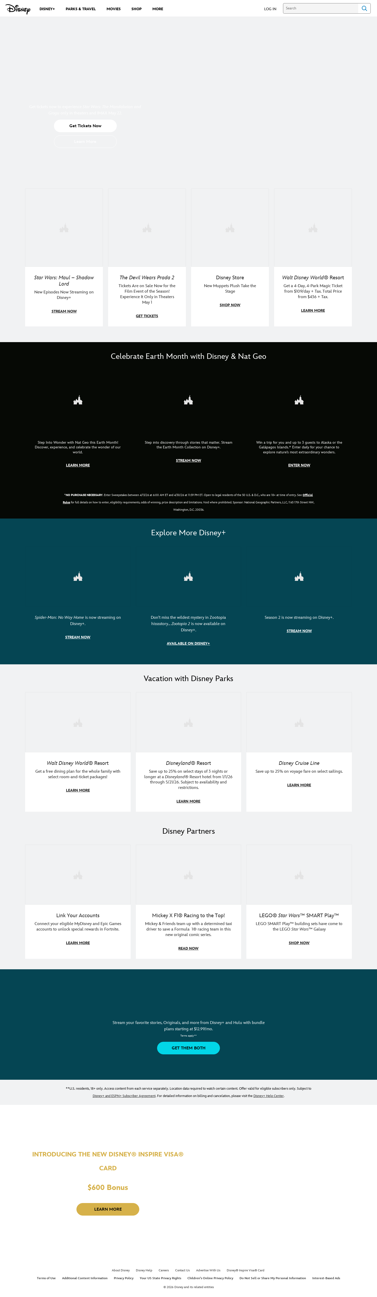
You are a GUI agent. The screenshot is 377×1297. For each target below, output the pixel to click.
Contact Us (182, 1268)
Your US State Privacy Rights (160, 1276)
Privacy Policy (124, 1276)
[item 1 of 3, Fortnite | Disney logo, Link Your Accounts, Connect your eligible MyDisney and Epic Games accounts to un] (78, 899)
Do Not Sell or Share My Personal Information (273, 1276)
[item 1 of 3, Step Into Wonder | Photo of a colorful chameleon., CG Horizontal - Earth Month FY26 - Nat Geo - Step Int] (78, 422)
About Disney (121, 1268)
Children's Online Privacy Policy (210, 1276)
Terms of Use (46, 1276)
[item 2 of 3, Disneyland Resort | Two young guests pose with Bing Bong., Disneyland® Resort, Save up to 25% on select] (188, 750)
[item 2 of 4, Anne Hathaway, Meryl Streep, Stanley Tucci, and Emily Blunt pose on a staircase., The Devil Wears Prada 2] (147, 257)
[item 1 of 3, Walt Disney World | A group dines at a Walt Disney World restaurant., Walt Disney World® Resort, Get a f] (78, 750)
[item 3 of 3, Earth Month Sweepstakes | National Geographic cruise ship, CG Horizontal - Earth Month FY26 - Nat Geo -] (299, 422)
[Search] (320, 8)
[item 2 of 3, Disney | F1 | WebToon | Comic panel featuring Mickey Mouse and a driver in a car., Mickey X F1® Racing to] (188, 899)
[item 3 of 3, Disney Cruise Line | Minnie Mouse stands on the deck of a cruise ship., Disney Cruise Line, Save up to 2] (299, 750)
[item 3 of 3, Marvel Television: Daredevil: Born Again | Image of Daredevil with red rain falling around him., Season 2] (299, 598)
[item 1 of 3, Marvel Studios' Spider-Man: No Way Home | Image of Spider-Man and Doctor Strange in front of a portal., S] (78, 598)
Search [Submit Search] (364, 8)
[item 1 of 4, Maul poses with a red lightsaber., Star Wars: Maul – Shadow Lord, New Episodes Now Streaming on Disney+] (64, 257)
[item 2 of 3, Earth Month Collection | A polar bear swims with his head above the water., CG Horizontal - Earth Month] (188, 422)
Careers (164, 1268)
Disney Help (144, 1268)
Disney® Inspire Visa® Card (245, 1268)
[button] (273, 9)
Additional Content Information (85, 1276)
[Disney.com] (17, 9)
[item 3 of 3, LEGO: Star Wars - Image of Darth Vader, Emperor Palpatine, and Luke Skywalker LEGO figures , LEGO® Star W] (299, 899)
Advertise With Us (208, 1268)
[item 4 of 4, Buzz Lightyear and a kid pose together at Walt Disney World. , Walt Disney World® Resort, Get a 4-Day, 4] (313, 257)
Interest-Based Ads (326, 1276)
